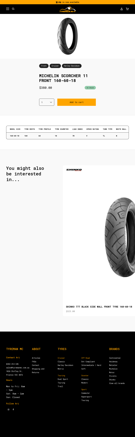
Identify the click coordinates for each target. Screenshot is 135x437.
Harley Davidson (71, 66)
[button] (7, 9)
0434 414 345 (12, 364)
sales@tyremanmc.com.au (17, 367)
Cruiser (55, 66)
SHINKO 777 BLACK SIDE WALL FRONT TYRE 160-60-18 (99, 306)
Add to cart (77, 102)
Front (44, 66)
